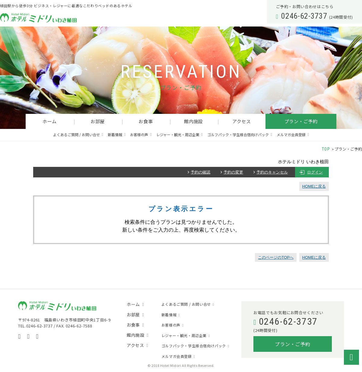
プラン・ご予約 (301, 121)
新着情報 (115, 134)
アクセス (241, 121)
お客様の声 (139, 134)
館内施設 (193, 121)
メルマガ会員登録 (291, 134)
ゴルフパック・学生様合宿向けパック (238, 134)
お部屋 (98, 121)
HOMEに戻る (314, 186)
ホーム (50, 121)
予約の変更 (233, 172)
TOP (326, 149)
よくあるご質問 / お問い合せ (76, 134)
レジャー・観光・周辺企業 (177, 134)
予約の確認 (200, 172)
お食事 (145, 121)
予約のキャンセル (272, 172)
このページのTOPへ (276, 257)
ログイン (315, 172)
